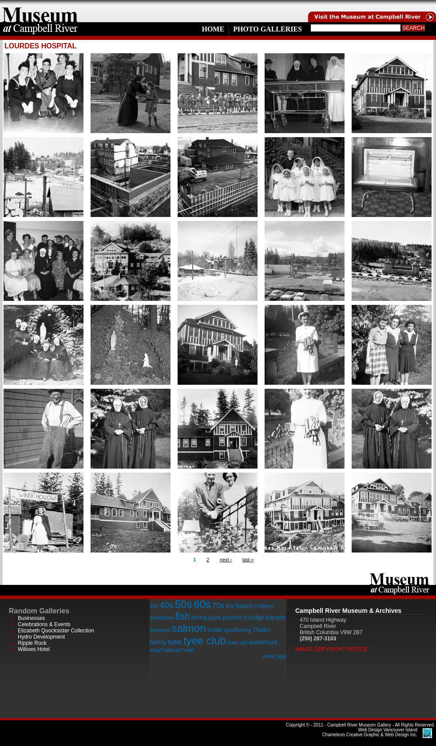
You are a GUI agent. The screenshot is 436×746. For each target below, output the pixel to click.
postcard (160, 630)
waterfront (263, 642)
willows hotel (179, 650)
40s (167, 605)
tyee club (204, 641)
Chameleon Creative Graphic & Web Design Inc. (369, 732)
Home (213, 29)
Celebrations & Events (44, 624)
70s (218, 605)
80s (230, 606)
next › (226, 559)
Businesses (31, 618)
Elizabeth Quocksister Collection (56, 631)
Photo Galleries (267, 29)
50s (183, 604)
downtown (162, 618)
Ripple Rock (32, 643)
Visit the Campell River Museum (371, 11)
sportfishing (237, 630)
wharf (156, 650)
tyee (175, 642)
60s (202, 604)
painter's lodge (243, 617)
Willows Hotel (34, 649)
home (40, 11)
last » (248, 559)
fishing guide (206, 618)
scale (214, 629)
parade (276, 617)
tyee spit (237, 642)
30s (154, 606)
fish (182, 616)
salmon (188, 628)
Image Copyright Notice (331, 649)
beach (244, 605)
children (264, 606)
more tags (274, 656)
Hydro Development (41, 637)
